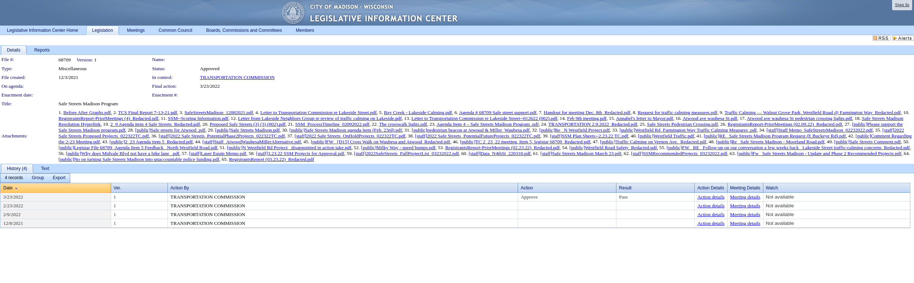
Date (7, 187)
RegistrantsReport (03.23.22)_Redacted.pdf (271, 159)
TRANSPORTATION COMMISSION (237, 77)
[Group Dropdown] (37, 178)
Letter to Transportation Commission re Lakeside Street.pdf (318, 112)
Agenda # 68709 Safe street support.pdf (498, 112)
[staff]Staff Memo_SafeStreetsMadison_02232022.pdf (819, 130)
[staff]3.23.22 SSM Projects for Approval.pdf (300, 153)
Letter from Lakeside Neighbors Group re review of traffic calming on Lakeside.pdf (320, 118)
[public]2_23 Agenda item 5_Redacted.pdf (151, 141)
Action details (710, 197)
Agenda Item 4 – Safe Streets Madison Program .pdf (488, 124)
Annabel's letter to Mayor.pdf (644, 118)
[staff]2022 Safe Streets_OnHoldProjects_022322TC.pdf (350, 136)
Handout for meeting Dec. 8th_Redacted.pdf (587, 112)
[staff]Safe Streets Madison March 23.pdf (580, 153)
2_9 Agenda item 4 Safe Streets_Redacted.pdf (155, 124)
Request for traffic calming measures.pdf (677, 112)
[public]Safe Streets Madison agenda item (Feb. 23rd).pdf (346, 130)
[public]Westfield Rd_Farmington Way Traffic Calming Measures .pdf (687, 130)
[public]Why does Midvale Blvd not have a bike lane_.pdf (123, 153)
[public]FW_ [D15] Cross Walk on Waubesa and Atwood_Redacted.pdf (380, 141)
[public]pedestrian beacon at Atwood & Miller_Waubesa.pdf (470, 130)
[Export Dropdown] (59, 178)
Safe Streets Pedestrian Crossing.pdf (682, 124)
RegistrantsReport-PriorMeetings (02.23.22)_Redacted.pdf (502, 147)
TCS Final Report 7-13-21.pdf (147, 112)
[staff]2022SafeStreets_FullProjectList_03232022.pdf (406, 153)
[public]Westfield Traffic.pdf (666, 136)
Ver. (117, 187)
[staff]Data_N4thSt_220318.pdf (500, 153)
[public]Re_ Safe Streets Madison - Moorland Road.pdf (770, 141)
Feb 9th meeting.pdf (587, 118)
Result (625, 187)
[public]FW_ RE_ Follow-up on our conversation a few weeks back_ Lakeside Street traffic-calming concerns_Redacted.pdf (788, 147)
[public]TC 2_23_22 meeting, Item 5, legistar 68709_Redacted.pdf (525, 141)
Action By (179, 187)
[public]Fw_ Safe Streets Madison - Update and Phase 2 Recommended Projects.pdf (819, 153)
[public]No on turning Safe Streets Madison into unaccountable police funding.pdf (138, 159)
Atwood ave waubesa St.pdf (710, 118)
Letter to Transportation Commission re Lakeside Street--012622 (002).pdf (484, 118)
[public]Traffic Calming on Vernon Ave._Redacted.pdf (653, 141)
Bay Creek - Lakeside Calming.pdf (418, 112)
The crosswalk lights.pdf (403, 124)
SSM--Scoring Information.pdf (198, 118)
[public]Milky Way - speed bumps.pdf (398, 147)
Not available (780, 197)
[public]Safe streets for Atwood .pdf (170, 130)
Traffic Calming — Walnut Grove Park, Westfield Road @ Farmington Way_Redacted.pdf (813, 112)
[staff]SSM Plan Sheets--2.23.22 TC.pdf (589, 136)
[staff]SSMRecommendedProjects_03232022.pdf (679, 153)
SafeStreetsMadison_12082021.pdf (218, 112)
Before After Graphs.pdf (87, 112)
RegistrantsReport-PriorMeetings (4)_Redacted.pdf (108, 118)
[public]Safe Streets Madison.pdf (247, 130)
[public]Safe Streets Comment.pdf (867, 141)
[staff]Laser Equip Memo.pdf (217, 153)
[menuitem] (13, 178)
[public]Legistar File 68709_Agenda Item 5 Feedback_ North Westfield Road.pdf (137, 147)
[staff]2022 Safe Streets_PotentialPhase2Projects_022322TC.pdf (222, 136)
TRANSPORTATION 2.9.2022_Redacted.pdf (592, 124)
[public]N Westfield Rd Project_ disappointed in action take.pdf (289, 147)
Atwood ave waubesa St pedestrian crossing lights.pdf (799, 118)
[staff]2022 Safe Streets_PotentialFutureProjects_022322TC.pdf (477, 136)
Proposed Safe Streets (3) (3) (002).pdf (247, 124)
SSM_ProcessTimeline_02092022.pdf (332, 124)
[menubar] (35, 178)
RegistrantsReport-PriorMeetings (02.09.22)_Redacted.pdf (785, 124)
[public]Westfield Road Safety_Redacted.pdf (613, 147)
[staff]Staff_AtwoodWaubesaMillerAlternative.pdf (251, 141)
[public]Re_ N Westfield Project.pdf (574, 130)
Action (527, 187)
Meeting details (745, 197)
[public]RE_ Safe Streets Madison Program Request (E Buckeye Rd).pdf (775, 136)
